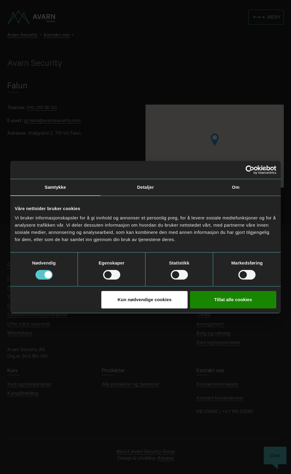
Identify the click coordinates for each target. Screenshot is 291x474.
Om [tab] (235, 187)
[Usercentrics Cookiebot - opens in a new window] (250, 169)
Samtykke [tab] (55, 187)
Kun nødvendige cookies (145, 299)
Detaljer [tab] (145, 187)
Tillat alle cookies (233, 299)
